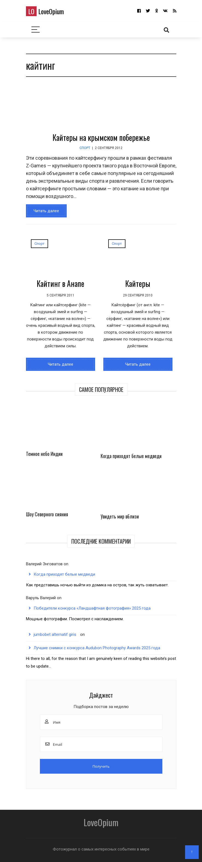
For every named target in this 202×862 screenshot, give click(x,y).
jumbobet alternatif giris (55, 634)
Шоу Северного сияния (47, 514)
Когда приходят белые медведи (131, 455)
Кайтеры (137, 283)
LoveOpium (45, 11)
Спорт (85, 148)
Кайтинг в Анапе (60, 283)
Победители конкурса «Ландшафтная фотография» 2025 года (92, 608)
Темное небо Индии (44, 453)
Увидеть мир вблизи (120, 516)
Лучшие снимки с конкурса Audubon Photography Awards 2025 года (97, 647)
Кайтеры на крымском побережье (101, 137)
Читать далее (46, 210)
